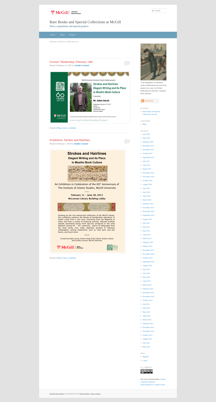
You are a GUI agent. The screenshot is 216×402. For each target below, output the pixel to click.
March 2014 (147, 285)
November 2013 (148, 296)
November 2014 (148, 254)
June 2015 (146, 227)
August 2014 (147, 265)
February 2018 (148, 142)
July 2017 (146, 161)
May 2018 (146, 138)
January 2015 (147, 246)
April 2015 (147, 235)
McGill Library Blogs (56, 394)
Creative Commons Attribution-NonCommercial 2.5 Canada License (153, 382)
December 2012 (148, 327)
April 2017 (147, 165)
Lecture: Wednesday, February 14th (71, 61)
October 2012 (147, 335)
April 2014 (147, 281)
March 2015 (147, 238)
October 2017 (147, 153)
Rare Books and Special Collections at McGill (85, 22)
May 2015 (146, 231)
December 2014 (148, 250)
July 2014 (146, 269)
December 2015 (148, 207)
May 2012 (146, 347)
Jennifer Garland (82, 65)
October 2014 (147, 258)
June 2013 (146, 308)
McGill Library (85, 394)
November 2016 (148, 177)
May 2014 (146, 277)
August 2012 (147, 339)
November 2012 (148, 331)
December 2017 (148, 146)
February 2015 (148, 242)
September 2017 (148, 157)
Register (146, 357)
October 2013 (147, 300)
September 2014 (148, 262)
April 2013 (147, 316)
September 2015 (148, 215)
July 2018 (146, 134)
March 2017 (147, 169)
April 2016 (147, 196)
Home (52, 35)
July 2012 (146, 343)
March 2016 (147, 200)
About (62, 35)
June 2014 (146, 273)
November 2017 (148, 150)
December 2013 (148, 293)
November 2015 (148, 211)
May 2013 (146, 312)
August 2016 (147, 184)
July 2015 (146, 223)
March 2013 (147, 320)
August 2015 (147, 219)
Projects (72, 35)
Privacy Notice (96, 394)
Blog (59, 128)
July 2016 (146, 188)
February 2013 (148, 323)
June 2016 (146, 192)
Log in (145, 360)
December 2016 (148, 173)
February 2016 (148, 204)
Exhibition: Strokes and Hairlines (70, 140)
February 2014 (148, 289)
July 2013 (146, 304)
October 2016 (147, 180)
